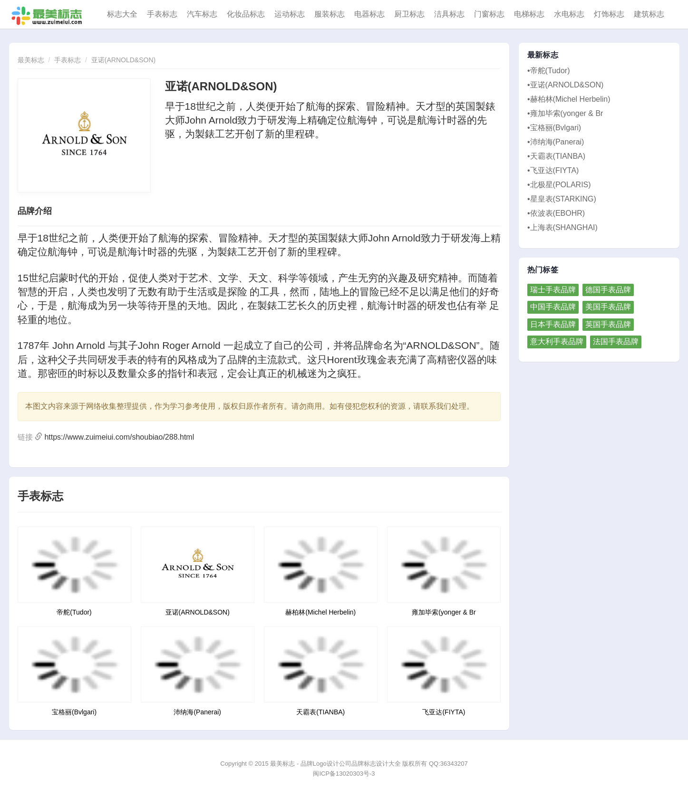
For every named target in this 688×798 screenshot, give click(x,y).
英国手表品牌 (608, 324)
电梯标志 (529, 14)
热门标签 (542, 270)
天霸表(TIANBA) (320, 712)
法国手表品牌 (616, 341)
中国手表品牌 (553, 307)
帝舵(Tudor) (74, 612)
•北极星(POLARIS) (559, 185)
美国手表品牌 (608, 307)
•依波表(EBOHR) (556, 213)
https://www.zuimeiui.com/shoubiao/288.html (119, 437)
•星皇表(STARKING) (561, 199)
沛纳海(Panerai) (197, 712)
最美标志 (31, 60)
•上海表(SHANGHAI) (562, 227)
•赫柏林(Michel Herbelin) (568, 99)
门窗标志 (489, 14)
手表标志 (162, 14)
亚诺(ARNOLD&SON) (123, 60)
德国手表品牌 (608, 290)
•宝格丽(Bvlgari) (554, 128)
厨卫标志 (409, 14)
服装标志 (329, 14)
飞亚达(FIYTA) (443, 712)
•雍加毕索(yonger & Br (565, 113)
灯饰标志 (609, 14)
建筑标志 (649, 14)
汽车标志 (202, 14)
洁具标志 (449, 14)
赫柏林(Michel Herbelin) (320, 612)
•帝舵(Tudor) (548, 71)
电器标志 (369, 14)
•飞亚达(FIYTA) (553, 170)
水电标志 (569, 14)
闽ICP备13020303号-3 (344, 773)
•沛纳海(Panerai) (555, 142)
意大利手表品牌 (556, 341)
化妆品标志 (246, 14)
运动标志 (289, 14)
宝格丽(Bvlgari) (74, 712)
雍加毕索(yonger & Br (444, 612)
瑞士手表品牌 (553, 290)
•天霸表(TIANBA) (556, 156)
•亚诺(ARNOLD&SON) (565, 85)
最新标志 (542, 55)
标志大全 (122, 14)
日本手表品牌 (553, 324)
